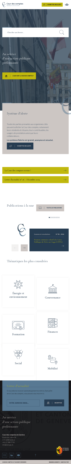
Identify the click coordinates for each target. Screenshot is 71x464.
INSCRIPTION (54, 403)
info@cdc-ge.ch (7, 445)
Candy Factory (65, 462)
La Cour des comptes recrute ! (35, 170)
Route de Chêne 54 (9, 437)
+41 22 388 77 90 (8, 442)
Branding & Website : (54, 462)
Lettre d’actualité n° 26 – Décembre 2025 (35, 179)
